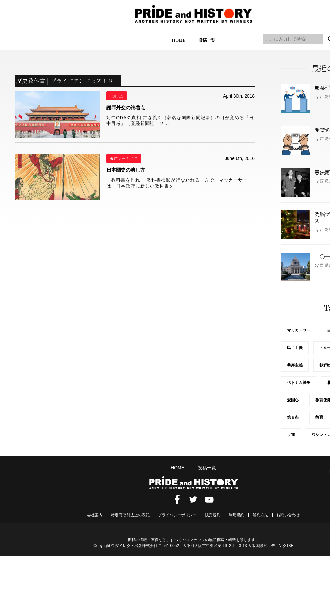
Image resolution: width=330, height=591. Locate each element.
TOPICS (117, 96)
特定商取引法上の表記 (130, 515)
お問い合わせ (288, 515)
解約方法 (260, 515)
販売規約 (212, 515)
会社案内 (94, 515)
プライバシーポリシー (177, 515)
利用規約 (236, 515)
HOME (179, 40)
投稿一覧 (207, 40)
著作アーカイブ (124, 158)
